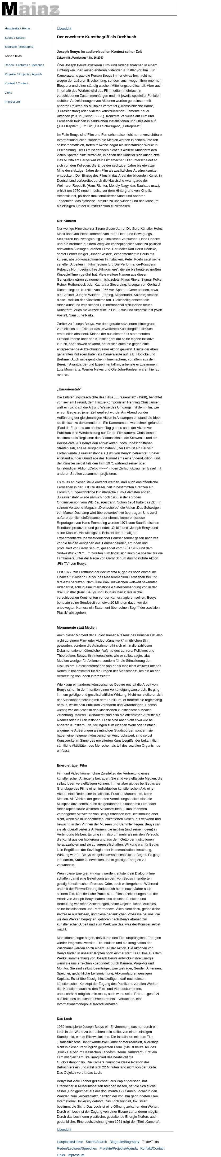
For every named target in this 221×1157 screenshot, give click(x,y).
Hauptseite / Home (17, 28)
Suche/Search (96, 1142)
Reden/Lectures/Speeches (77, 1148)
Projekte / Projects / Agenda (23, 74)
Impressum (12, 101)
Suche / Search (15, 37)
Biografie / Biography (19, 46)
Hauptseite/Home (70, 1142)
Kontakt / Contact (16, 83)
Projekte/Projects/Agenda (119, 1148)
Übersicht (64, 29)
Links (8, 92)
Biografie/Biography (124, 1142)
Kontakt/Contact (152, 1148)
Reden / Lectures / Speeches (24, 65)
